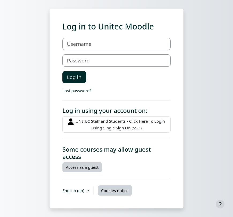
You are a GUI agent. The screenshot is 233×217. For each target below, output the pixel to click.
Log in (74, 77)
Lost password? (76, 90)
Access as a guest (82, 167)
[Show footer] (220, 204)
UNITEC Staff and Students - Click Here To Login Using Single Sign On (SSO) (116, 124)
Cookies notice (115, 190)
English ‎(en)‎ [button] (73, 190)
